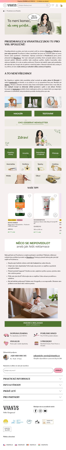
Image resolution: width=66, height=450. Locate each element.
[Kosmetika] (11, 166)
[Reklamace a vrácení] (33, 324)
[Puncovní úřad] (37, 421)
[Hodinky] (55, 166)
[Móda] (18, 178)
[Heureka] (5, 421)
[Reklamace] (33, 245)
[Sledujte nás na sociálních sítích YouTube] (45, 411)
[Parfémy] (26, 166)
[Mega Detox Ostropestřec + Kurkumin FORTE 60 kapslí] (20, 213)
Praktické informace (32, 378)
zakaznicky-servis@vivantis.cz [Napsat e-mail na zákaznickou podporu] (47, 356)
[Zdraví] (33, 137)
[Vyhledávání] (31, 5)
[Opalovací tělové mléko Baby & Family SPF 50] (46, 213)
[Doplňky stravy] (11, 153)
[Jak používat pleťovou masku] (52, 102)
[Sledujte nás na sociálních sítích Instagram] (40, 411)
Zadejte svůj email (10, 370)
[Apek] (17, 421)
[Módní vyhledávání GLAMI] (7, 429)
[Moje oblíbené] (52, 5)
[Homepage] (11, 5)
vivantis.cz (8, 445)
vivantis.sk (19, 445)
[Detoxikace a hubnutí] (40, 153)
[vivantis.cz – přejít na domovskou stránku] (11, 408)
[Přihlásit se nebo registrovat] (57, 5)
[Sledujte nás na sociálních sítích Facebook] (36, 411)
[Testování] (47, 113)
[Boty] (47, 178)
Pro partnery (32, 397)
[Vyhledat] (47, 5)
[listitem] (20, 213)
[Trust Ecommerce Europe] (29, 421)
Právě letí (32, 391)
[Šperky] (40, 166)
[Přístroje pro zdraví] (55, 153)
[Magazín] (18, 113)
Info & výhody (32, 385)
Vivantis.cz (17, 58)
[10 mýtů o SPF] (13, 102)
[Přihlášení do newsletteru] (33, 122)
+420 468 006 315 (18, 356)
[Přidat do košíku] (30, 215)
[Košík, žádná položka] (61, 5)
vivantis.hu (43, 445)
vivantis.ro (31, 445)
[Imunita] (26, 153)
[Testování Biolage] (33, 102)
